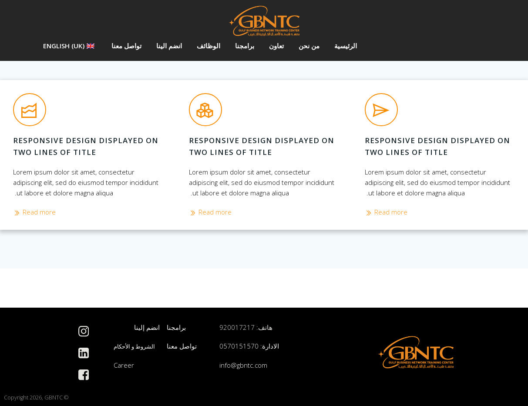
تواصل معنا (126, 45)
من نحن (308, 45)
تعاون (276, 45)
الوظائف (208, 45)
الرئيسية (345, 45)
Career (124, 365)
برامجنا (244, 45)
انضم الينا (169, 45)
